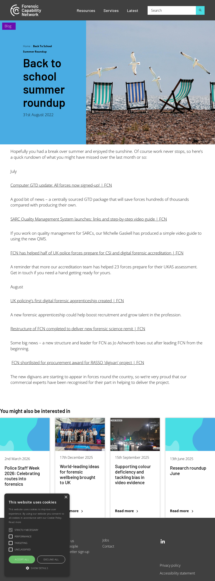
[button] (37, 568)
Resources (86, 10)
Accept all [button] (22, 559)
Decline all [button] (51, 559)
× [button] (65, 497)
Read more (15, 522)
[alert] (37, 535)
